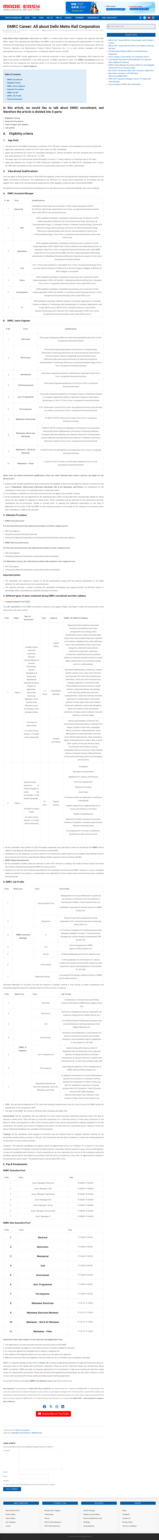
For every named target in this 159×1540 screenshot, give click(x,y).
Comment (6, 1450)
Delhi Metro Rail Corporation (66, 30)
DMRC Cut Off (83, 30)
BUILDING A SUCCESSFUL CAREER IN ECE (27, 1433)
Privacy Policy (127, 1522)
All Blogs (86, 1522)
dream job (44, 1363)
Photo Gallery (11, 1514)
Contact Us (126, 1518)
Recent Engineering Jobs (92, 1518)
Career (8, 1526)
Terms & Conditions (129, 1526)
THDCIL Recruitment (22, 1430)
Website (6, 1481)
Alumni (47, 1518)
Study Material (88, 1526)
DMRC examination (93, 30)
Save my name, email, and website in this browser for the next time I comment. (30, 1484)
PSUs (37, 30)
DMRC (77, 30)
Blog (33, 30)
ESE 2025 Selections (52, 1526)
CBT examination (14, 607)
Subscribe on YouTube (53, 1413)
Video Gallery (10, 1518)
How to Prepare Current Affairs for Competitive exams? (129, 57)
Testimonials (49, 1514)
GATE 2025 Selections (52, 1522)
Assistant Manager (52, 30)
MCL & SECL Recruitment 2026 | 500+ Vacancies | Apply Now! (131, 71)
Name (5, 1472)
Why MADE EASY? (13, 1510)
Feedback (126, 1514)
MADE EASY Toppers (52, 1510)
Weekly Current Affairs (91, 1514)
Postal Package (89, 1510)
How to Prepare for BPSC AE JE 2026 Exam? (125, 84)
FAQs (124, 1510)
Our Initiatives (11, 1522)
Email (5, 1476)
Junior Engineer (16, 32)
